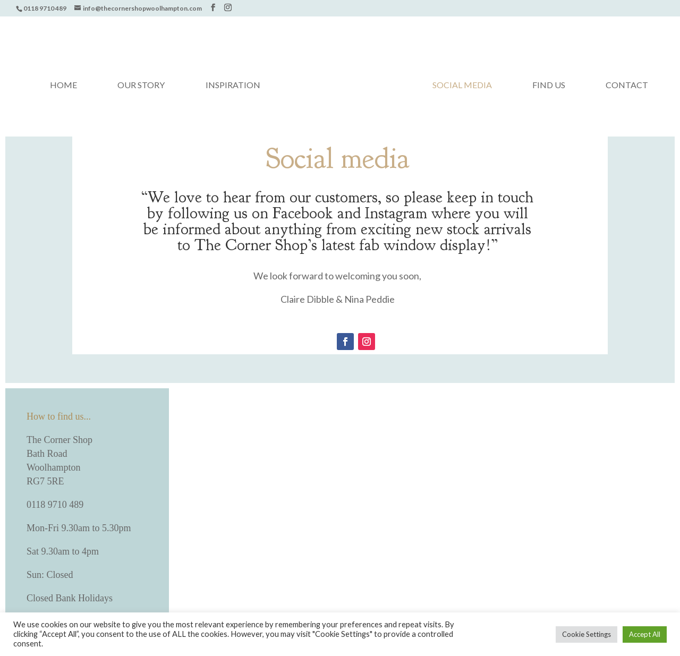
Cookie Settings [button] (586, 634)
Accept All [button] (644, 634)
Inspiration (233, 85)
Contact (627, 85)
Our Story (141, 85)
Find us (548, 85)
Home (63, 85)
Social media (462, 85)
